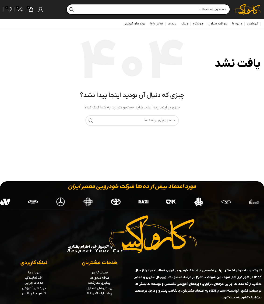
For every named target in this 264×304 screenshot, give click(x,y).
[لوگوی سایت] (247, 9)
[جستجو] (148, 9)
